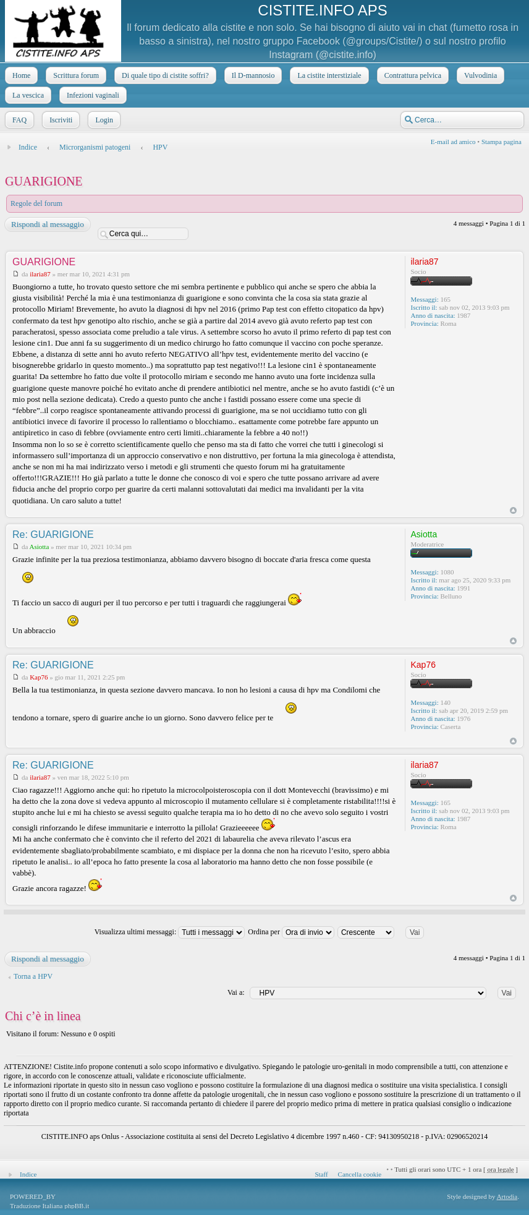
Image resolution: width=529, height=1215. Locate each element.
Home (20, 75)
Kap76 (39, 677)
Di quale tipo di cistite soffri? (164, 75)
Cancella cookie (360, 1174)
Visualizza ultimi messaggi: (170, 931)
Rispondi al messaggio (47, 224)
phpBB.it (76, 1205)
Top (513, 510)
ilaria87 (40, 274)
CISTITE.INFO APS (322, 10)
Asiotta (39, 546)
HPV (160, 147)
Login (103, 120)
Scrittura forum (75, 75)
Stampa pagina (501, 141)
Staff (321, 1174)
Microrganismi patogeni (94, 147)
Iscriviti (59, 120)
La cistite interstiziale (328, 75)
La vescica (27, 95)
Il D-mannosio (252, 75)
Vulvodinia (479, 75)
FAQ (18, 120)
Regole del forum (36, 203)
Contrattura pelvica (411, 75)
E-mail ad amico (453, 141)
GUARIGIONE (44, 181)
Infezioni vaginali (91, 95)
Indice (28, 147)
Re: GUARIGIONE (53, 534)
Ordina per (291, 931)
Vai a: (236, 992)
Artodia (507, 1196)
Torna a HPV (33, 976)
